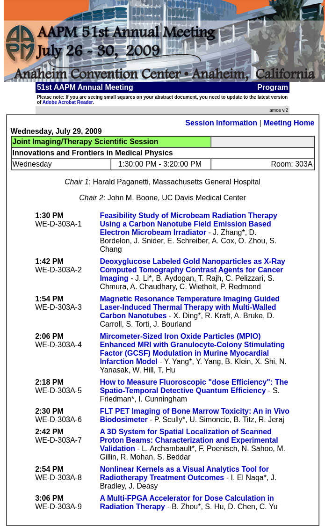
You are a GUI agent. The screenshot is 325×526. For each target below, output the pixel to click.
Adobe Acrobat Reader (68, 102)
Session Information (221, 123)
